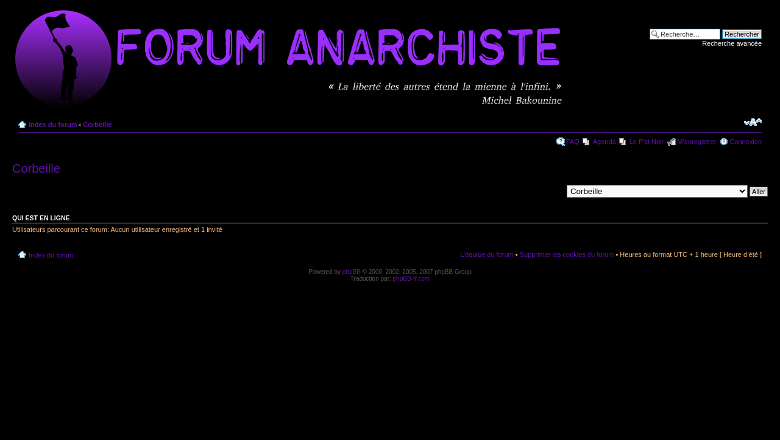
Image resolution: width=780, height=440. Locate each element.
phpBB (351, 272)
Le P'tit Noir (646, 141)
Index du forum (53, 124)
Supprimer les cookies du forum (567, 254)
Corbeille (97, 124)
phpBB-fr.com (411, 278)
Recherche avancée (732, 43)
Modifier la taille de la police (753, 122)
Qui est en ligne (41, 218)
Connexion (745, 141)
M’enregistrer (696, 141)
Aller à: (551, 191)
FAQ (573, 141)
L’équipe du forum (486, 254)
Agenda (604, 141)
